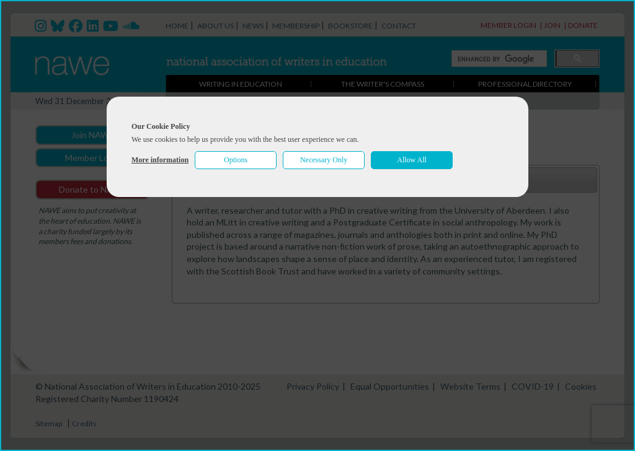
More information (160, 159)
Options (235, 159)
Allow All (412, 159)
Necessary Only (323, 159)
